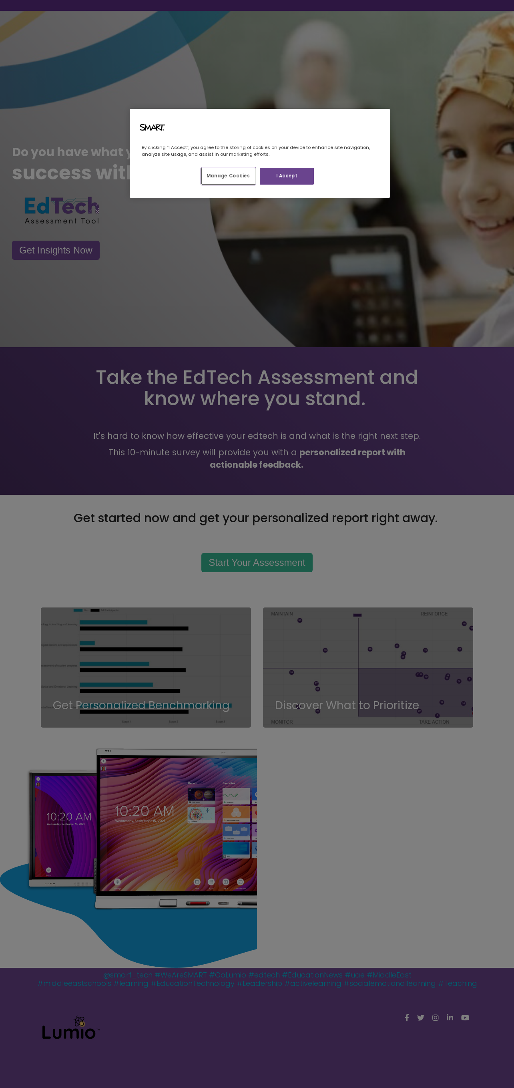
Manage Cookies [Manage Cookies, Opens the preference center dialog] (228, 176)
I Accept (287, 176)
